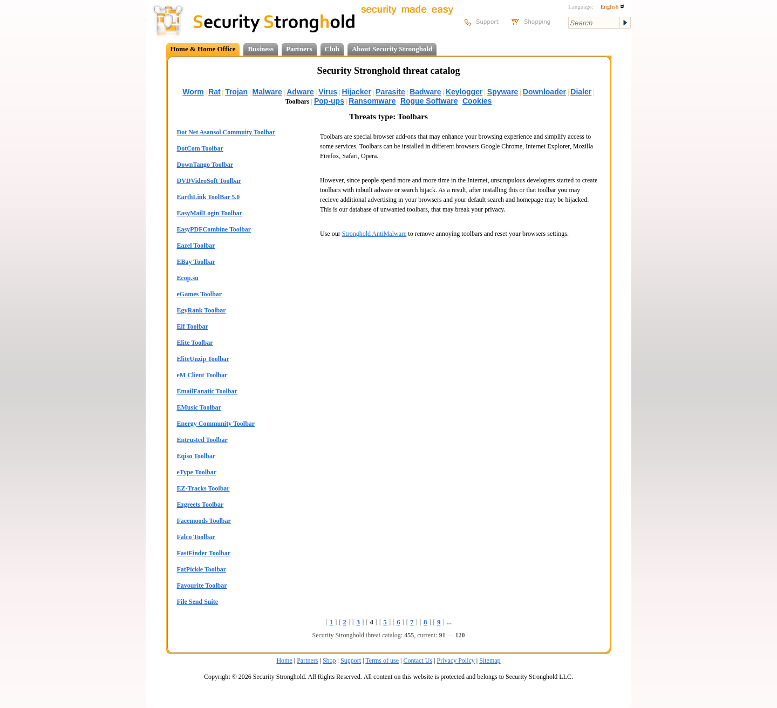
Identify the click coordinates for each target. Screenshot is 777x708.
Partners (299, 49)
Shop (329, 660)
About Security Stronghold (392, 49)
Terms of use (382, 660)
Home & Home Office (203, 49)
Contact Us (417, 660)
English (612, 6)
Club (332, 49)
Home (284, 660)
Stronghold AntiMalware (374, 233)
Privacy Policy (456, 660)
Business (261, 49)
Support (350, 660)
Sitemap (489, 660)
